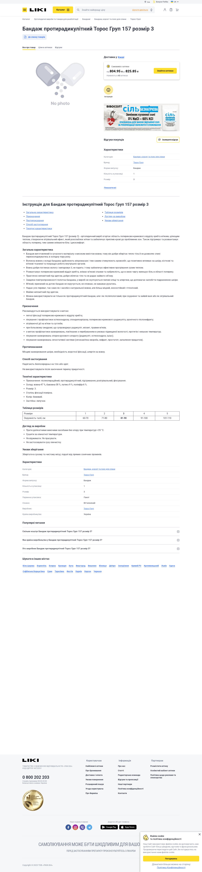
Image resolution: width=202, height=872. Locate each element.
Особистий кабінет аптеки (162, 771)
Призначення (33, 216)
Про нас (121, 766)
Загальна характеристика (39, 212)
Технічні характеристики (39, 228)
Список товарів (171, 9)
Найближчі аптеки (94, 766)
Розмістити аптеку (159, 766)
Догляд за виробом (115, 216)
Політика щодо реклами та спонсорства (163, 776)
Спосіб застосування (37, 224)
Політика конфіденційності (131, 789)
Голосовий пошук (151, 10)
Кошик (177, 9)
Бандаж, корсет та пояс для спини (149, 157)
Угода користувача (94, 789)
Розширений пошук (95, 784)
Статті (121, 771)
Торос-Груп (138, 162)
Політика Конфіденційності (171, 867)
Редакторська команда (129, 775)
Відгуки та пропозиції (128, 780)
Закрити (199, 834)
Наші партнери (125, 784)
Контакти (122, 793)
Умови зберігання (114, 220)
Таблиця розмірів (114, 212)
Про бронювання (93, 771)
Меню (24, 10)
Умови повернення (94, 780)
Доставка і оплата (94, 775)
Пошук (78, 9)
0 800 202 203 (35, 777)
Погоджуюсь (171, 859)
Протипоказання (35, 220)
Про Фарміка (92, 793)
